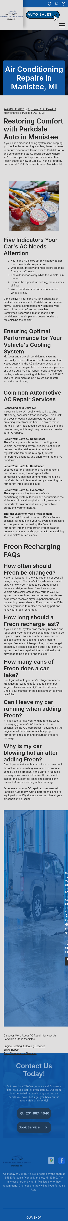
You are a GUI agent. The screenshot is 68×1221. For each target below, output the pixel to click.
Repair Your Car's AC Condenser (24, 466)
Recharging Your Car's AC (20, 407)
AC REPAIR (39, 112)
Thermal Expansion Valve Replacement (28, 513)
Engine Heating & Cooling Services (24, 1046)
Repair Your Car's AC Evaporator (24, 489)
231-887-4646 (40, 160)
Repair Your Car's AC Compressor (24, 438)
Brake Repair (11, 1049)
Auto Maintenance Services (20, 1053)
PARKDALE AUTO (14, 109)
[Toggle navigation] (62, 25)
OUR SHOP (34, 1217)
